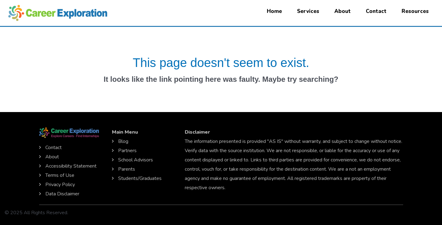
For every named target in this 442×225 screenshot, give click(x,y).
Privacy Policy (60, 184)
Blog (123, 141)
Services (308, 11)
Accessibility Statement (71, 166)
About (342, 11)
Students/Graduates (140, 178)
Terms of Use (59, 175)
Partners (127, 150)
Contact (376, 11)
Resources (415, 11)
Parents (126, 169)
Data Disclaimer (62, 193)
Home (274, 11)
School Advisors (135, 159)
